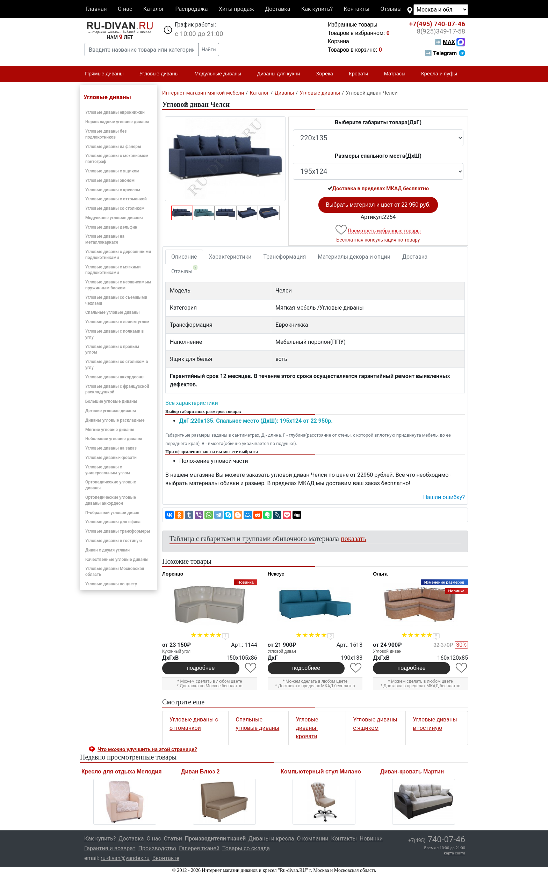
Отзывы (391, 9)
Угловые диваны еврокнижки (115, 112)
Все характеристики (191, 403)
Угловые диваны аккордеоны (114, 377)
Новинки (371, 838)
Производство (157, 848)
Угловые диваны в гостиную (113, 540)
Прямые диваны (107, 74)
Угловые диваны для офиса (112, 521)
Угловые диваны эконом (110, 180)
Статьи (173, 838)
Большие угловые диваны (111, 401)
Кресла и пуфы (442, 74)
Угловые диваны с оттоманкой (116, 199)
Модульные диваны (220, 74)
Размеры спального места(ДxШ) (378, 156)
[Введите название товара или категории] (141, 49)
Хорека (327, 74)
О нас (125, 9)
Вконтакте (165, 858)
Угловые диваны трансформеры (117, 531)
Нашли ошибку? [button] (444, 497)
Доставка (277, 9)
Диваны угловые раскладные (114, 420)
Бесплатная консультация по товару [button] (378, 240)
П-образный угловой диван (112, 512)
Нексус (276, 574)
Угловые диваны (162, 74)
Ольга (380, 574)
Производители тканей (215, 838)
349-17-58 (441, 31)
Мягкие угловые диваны (109, 429)
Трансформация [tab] (285, 256)
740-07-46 (437, 24)
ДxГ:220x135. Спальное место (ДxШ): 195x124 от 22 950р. (256, 420)
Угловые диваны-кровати (111, 457)
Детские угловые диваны (110, 410)
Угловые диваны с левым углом (117, 321)
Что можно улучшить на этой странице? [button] (147, 749)
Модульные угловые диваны (114, 217)
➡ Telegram (445, 53)
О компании (312, 838)
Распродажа (191, 9)
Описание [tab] (184, 256)
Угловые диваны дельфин (111, 227)
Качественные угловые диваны (117, 559)
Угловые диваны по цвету (111, 584)
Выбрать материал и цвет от (378, 205)
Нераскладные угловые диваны (117, 121)
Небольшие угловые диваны (113, 438)
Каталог (153, 9)
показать (353, 538)
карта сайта (454, 853)
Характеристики (230, 256)
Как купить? (317, 9)
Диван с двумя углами (107, 550)
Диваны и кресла (271, 838)
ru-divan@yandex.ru (125, 858)
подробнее (201, 668)
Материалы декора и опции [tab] (354, 256)
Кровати (361, 74)
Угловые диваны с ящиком (112, 171)
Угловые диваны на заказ (111, 448)
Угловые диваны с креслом (112, 189)
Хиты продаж (236, 9)
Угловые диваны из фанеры (113, 146)
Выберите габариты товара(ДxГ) (378, 122)
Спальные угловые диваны (112, 312)
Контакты (356, 9)
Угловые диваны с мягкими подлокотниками (112, 270)
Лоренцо (172, 574)
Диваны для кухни (281, 74)
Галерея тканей (199, 848)
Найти (209, 49)
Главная (96, 9)
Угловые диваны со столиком (115, 208)
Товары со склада (246, 848)
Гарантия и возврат (110, 848)
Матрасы (397, 74)
